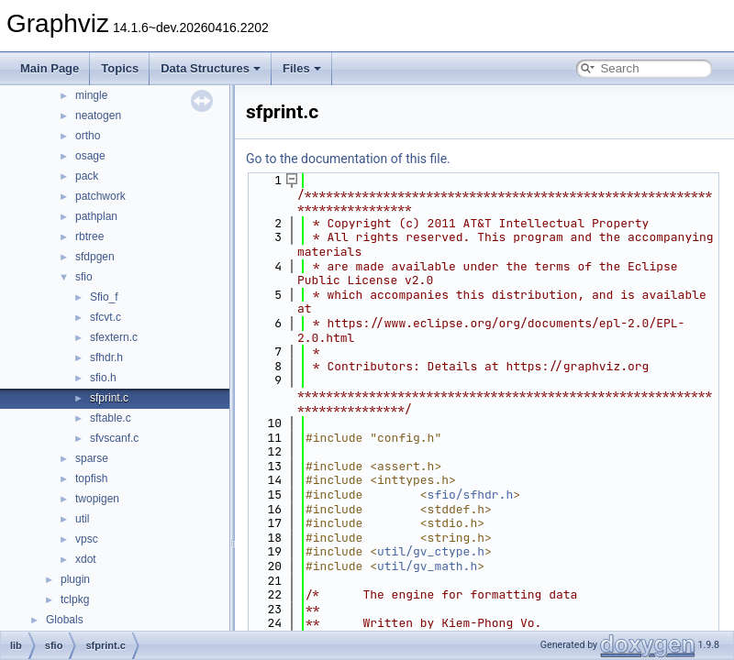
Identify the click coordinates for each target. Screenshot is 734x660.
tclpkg (75, 599)
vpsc (86, 539)
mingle (91, 95)
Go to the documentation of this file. (348, 158)
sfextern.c (114, 337)
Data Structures (211, 68)
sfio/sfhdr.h (471, 494)
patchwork (100, 196)
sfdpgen (95, 256)
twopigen (97, 498)
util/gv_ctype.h (430, 551)
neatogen (98, 115)
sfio (84, 276)
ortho (87, 135)
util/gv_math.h (427, 566)
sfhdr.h (106, 357)
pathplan (96, 216)
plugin (75, 579)
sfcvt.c (105, 317)
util (82, 518)
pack (86, 176)
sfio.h (103, 377)
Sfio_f (104, 297)
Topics (120, 68)
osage (90, 155)
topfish (91, 478)
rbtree (89, 236)
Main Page (49, 68)
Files (302, 68)
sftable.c (110, 418)
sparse (91, 458)
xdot (85, 559)
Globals (64, 619)
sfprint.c (109, 397)
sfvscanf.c (114, 438)
